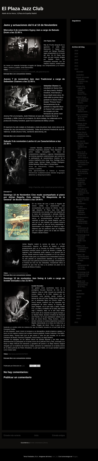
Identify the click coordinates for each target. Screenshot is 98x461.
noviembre (80, 75)
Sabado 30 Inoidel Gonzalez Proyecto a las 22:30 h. (82, 80)
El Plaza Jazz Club (22, 8)
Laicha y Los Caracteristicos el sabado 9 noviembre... (82, 248)
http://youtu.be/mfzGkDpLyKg (18, 273)
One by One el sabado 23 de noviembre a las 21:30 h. (82, 135)
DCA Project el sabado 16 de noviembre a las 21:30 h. (82, 192)
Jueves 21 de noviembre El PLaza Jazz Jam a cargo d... (82, 155)
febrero (79, 315)
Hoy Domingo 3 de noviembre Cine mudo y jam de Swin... (82, 275)
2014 (77, 66)
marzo (78, 312)
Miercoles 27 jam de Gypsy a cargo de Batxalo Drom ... (82, 108)
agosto (79, 297)
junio (78, 303)
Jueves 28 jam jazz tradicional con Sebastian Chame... (82, 100)
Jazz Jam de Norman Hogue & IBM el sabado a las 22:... (82, 145)
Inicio (36, 435)
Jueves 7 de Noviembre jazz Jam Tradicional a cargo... (82, 257)
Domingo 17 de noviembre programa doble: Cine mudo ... (81, 182)
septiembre (80, 294)
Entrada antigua (58, 435)
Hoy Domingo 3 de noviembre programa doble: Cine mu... (82, 238)
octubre (79, 290)
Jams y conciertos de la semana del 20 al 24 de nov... (82, 172)
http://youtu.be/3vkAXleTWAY (18, 354)
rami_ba (55, 456)
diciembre (80, 72)
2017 (77, 57)
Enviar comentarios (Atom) (39, 443)
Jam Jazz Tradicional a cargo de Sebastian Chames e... (81, 210)
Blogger (74, 456)
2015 (77, 63)
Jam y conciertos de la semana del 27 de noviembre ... (82, 117)
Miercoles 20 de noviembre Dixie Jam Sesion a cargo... (82, 163)
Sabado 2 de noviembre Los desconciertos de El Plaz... (82, 284)
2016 (77, 60)
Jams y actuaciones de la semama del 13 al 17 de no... (82, 229)
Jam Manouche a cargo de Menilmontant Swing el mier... (82, 220)
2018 (77, 53)
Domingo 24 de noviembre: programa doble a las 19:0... (82, 126)
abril (78, 309)
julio (78, 300)
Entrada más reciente (12, 435)
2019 (77, 50)
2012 (77, 322)
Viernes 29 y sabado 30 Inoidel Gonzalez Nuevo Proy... (81, 90)
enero (78, 318)
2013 (77, 69)
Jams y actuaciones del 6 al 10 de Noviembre (82, 266)
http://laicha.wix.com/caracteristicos (46, 187)
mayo (78, 306)
